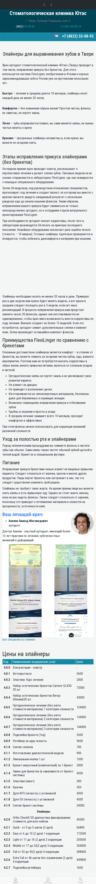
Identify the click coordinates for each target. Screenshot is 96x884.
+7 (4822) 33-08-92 (78, 36)
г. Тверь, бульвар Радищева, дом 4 (48, 21)
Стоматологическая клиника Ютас (48, 13)
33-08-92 (29, 26)
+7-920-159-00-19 (71, 26)
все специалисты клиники (18, 639)
